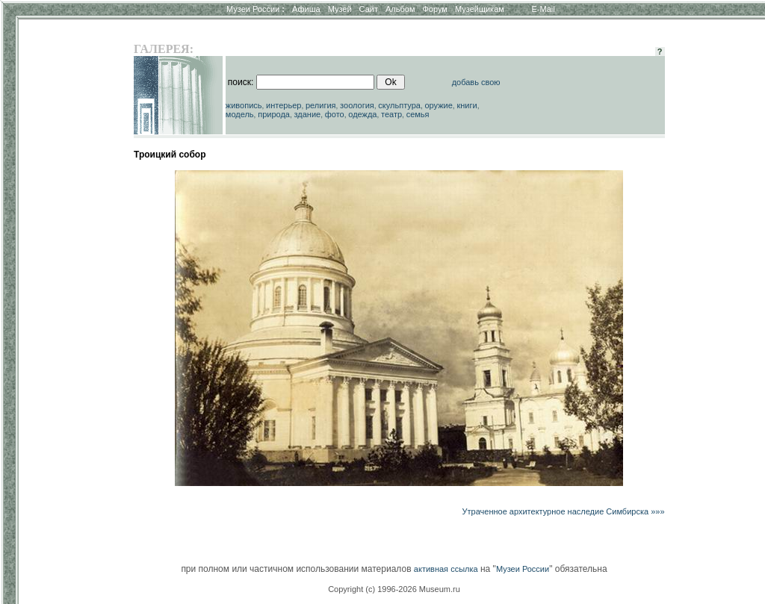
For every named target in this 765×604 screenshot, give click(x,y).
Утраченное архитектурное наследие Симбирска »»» (563, 511)
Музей (340, 8)
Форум (434, 8)
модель (240, 114)
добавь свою (476, 82)
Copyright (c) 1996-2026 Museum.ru (394, 589)
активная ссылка (446, 568)
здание (307, 114)
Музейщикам (479, 8)
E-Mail (543, 8)
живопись (244, 105)
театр (391, 114)
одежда (362, 114)
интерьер (283, 105)
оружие (439, 105)
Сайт (368, 8)
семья (418, 114)
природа (274, 114)
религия (321, 105)
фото (334, 114)
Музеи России (255, 8)
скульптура (399, 105)
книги (466, 105)
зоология (357, 105)
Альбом (400, 8)
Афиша (306, 8)
